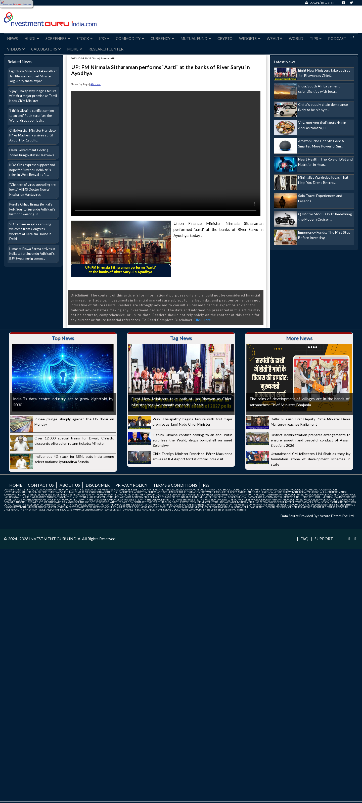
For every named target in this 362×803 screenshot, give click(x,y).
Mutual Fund (195, 38)
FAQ (304, 539)
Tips (316, 38)
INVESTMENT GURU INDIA (54, 538)
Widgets (249, 38)
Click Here (202, 320)
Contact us (41, 485)
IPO (104, 38)
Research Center (105, 49)
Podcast (337, 38)
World (296, 38)
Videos (16, 49)
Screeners (58, 38)
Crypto (225, 38)
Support (323, 539)
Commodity (130, 38)
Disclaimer (98, 485)
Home (15, 485)
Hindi (31, 38)
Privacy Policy (131, 485)
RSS (206, 485)
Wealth (274, 38)
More (74, 49)
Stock (85, 38)
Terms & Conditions (175, 485)
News (12, 38)
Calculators (46, 49)
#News (95, 84)
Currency (162, 38)
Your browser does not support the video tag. (166, 153)
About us (70, 485)
